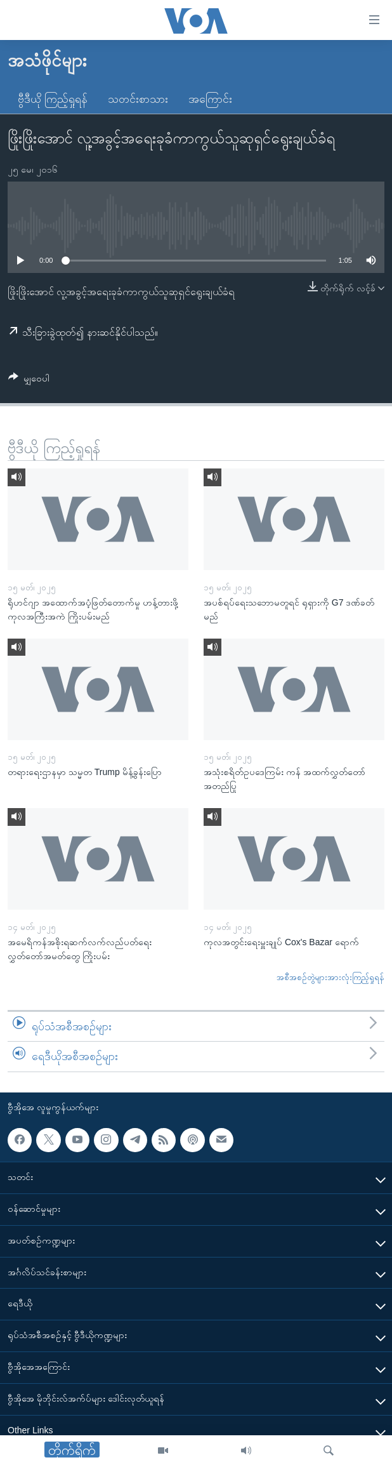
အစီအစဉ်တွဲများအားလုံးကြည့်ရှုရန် (330, 977)
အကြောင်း (210, 99)
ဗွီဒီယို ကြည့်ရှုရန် (53, 99)
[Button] (28, 380)
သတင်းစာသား (138, 99)
